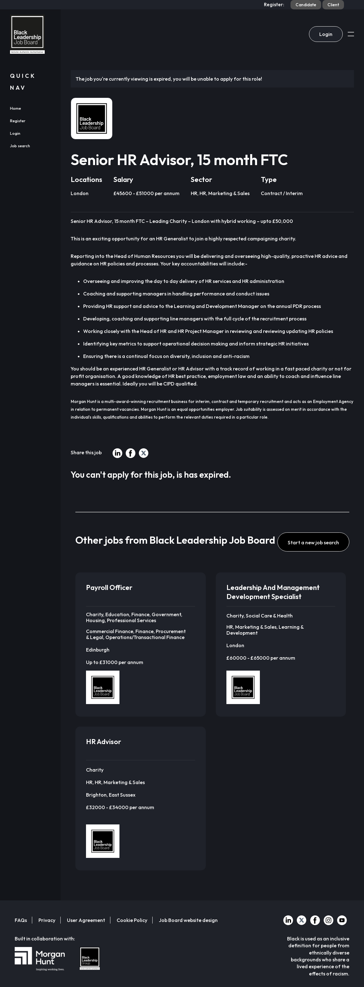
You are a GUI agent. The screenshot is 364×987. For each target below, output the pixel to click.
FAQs (21, 920)
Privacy (46, 920)
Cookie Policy (132, 920)
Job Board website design (188, 920)
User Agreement (86, 920)
